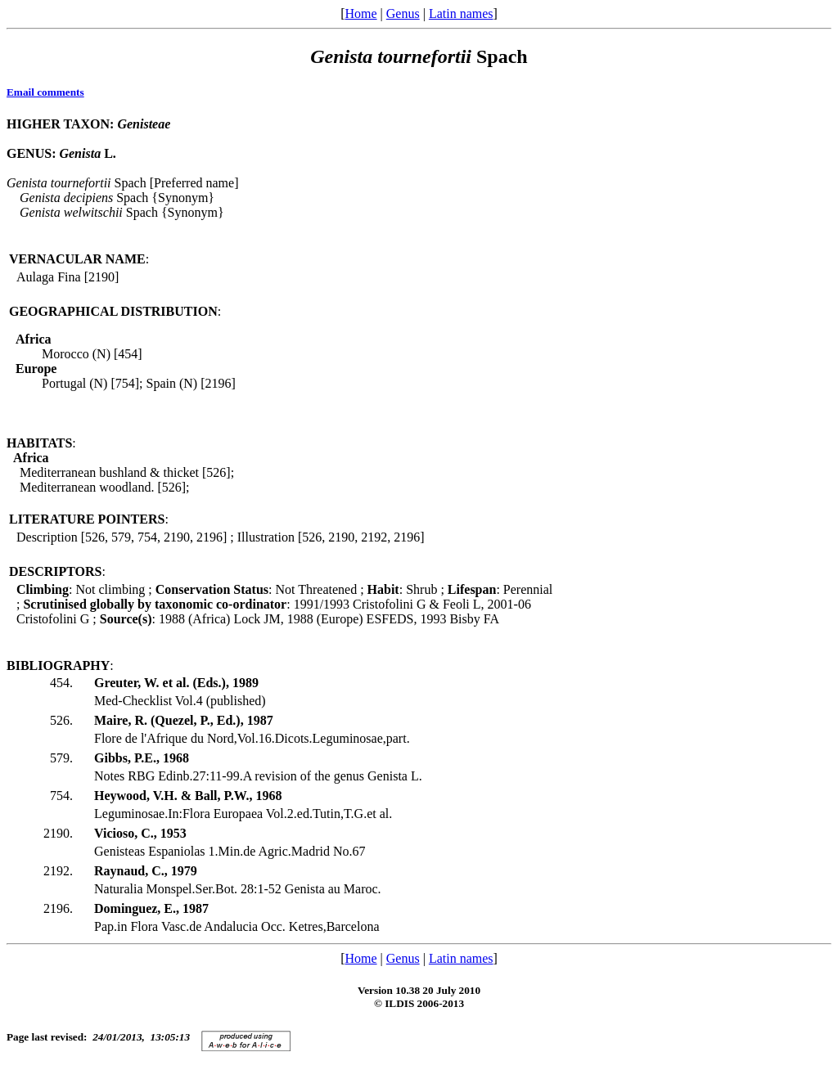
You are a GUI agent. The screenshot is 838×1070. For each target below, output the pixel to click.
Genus (403, 13)
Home (360, 13)
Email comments (45, 92)
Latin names (461, 13)
